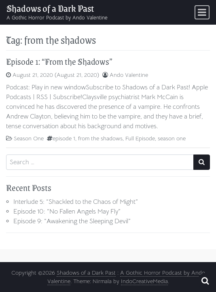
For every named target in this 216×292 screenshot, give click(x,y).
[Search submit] (201, 162)
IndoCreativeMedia (144, 281)
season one (172, 138)
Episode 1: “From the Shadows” (59, 61)
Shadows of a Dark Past (50, 8)
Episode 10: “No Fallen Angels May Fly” (67, 211)
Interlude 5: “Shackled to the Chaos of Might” (75, 202)
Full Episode (140, 138)
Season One (29, 138)
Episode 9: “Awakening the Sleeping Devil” (72, 221)
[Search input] (100, 162)
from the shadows (100, 138)
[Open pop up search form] (205, 281)
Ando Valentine (129, 74)
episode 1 (64, 138)
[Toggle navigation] (202, 12)
